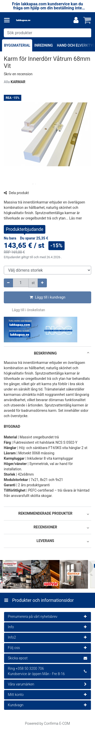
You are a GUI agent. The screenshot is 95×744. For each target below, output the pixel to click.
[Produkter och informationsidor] (8, 20)
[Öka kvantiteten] (42, 282)
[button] (18, 74)
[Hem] (31, 20)
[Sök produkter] (47, 32)
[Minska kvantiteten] (8, 282)
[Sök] (86, 32)
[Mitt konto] (76, 20)
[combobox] (47, 32)
